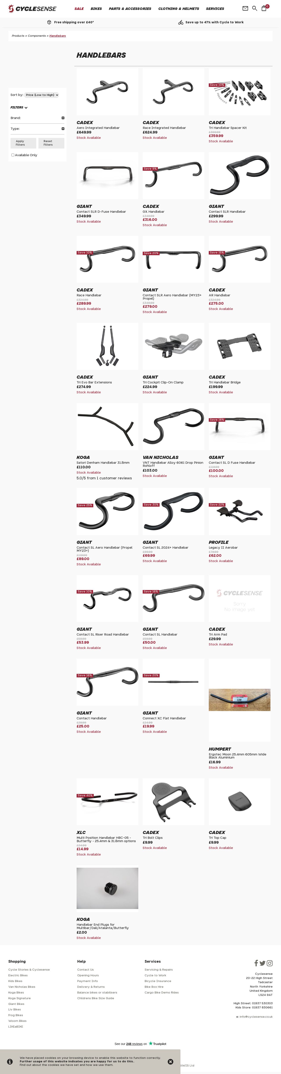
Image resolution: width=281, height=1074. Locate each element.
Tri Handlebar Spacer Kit (228, 128)
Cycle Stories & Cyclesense (29, 969)
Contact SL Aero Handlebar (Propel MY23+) (104, 549)
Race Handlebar (89, 295)
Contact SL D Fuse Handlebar (232, 462)
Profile (219, 542)
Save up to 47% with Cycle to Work (215, 22)
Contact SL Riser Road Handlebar (103, 634)
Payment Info (87, 981)
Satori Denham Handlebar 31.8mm (103, 462)
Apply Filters (20, 143)
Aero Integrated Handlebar (98, 128)
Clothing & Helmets (178, 9)
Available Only (26, 155)
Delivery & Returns (91, 987)
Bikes (96, 9)
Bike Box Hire (154, 987)
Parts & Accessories (130, 9)
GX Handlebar (153, 211)
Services (215, 9)
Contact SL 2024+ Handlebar (165, 547)
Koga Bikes (16, 992)
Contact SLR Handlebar (227, 211)
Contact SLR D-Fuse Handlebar (101, 211)
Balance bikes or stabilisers (97, 992)
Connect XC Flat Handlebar (164, 718)
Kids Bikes (15, 981)
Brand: (37, 118)
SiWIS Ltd (186, 1065)
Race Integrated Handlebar (164, 128)
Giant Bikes (16, 1004)
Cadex (85, 123)
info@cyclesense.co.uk (256, 1016)
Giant (84, 206)
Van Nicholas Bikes (21, 987)
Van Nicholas (160, 457)
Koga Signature (19, 998)
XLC (81, 832)
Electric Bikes (18, 975)
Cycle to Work (155, 975)
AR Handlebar (219, 295)
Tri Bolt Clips (153, 837)
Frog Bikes (15, 1015)
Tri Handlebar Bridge (225, 382)
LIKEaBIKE (15, 1026)
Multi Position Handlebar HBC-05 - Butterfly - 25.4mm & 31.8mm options (106, 839)
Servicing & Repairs (159, 969)
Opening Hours (88, 975)
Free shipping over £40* (74, 22)
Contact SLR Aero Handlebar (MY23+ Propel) (172, 297)
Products (18, 36)
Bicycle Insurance (158, 981)
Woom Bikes (17, 1021)
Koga (83, 457)
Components (37, 36)
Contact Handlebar (92, 718)
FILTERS (17, 107)
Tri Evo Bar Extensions (94, 382)
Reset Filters (48, 143)
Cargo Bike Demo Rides (162, 992)
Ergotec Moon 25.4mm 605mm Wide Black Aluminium (237, 756)
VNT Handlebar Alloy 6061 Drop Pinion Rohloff (173, 464)
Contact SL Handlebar (160, 634)
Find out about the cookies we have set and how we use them (66, 1065)
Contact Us (85, 969)
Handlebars (57, 36)
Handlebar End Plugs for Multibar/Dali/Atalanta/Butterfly (103, 926)
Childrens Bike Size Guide (95, 998)
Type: (37, 128)
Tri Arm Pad (218, 634)
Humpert (220, 749)
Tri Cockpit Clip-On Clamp (163, 382)
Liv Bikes (14, 1009)
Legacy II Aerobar (223, 547)
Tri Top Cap (217, 837)
